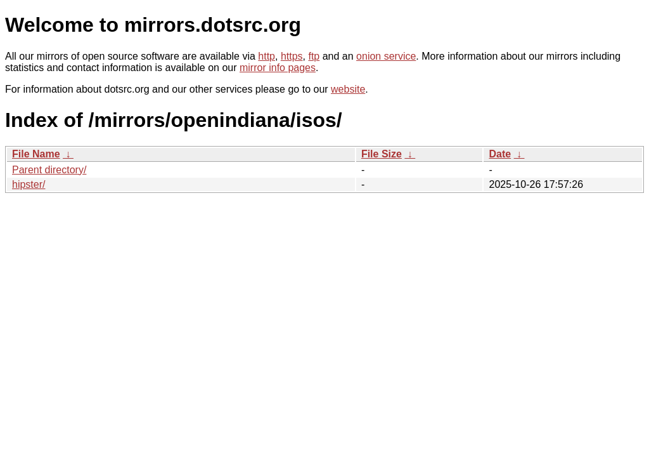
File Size (381, 154)
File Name (36, 154)
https (292, 56)
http (266, 56)
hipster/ (28, 184)
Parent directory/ (49, 169)
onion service (386, 56)
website (348, 89)
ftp (313, 56)
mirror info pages (278, 67)
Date (500, 154)
